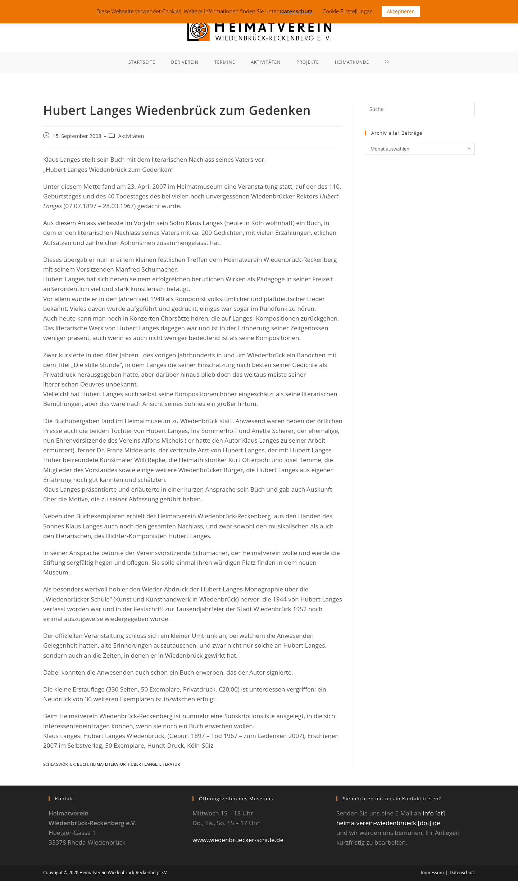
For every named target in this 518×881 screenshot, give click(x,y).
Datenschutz (462, 872)
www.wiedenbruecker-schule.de (237, 840)
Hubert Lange (142, 764)
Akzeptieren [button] (401, 11)
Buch (82, 764)
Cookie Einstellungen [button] (347, 11)
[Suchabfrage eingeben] (420, 109)
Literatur (169, 764)
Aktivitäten (131, 136)
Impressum (432, 872)
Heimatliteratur (108, 764)
